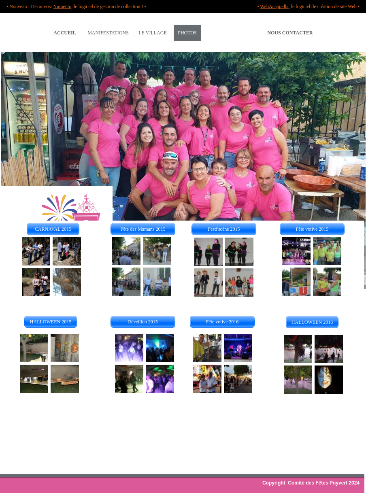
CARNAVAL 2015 (53, 229)
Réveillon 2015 (143, 322)
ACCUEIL (64, 33)
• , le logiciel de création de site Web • (308, 6)
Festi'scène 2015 (224, 229)
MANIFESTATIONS (108, 33)
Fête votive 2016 (222, 322)
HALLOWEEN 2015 (50, 322)
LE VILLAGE (152, 33)
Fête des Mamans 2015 (143, 229)
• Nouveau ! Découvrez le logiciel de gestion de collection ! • (76, 6)
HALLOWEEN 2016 (312, 322)
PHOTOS (187, 33)
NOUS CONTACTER (290, 33)
